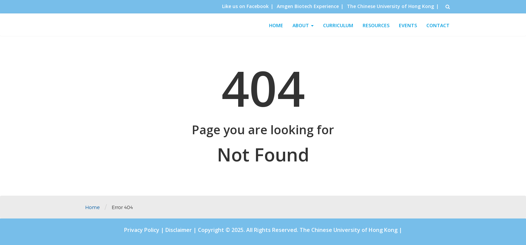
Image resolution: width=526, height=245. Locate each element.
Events (408, 25)
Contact (438, 25)
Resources (376, 25)
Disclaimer (179, 230)
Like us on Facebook (245, 6)
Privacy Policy (142, 230)
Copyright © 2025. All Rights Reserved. (249, 230)
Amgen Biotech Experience (308, 6)
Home (276, 25)
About (303, 25)
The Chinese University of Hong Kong (390, 6)
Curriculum (338, 25)
